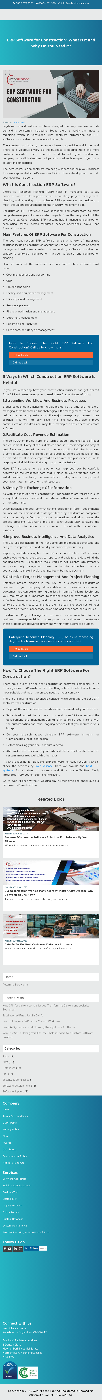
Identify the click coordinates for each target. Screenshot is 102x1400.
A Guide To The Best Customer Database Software (39, 944)
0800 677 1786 (23, 3)
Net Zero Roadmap (14, 1162)
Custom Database (13, 1218)
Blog (5, 1135)
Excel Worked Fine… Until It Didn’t (23, 1015)
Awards (7, 1142)
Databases (9, 1067)
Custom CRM (10, 1192)
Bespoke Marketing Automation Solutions (26, 1232)
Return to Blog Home (15, 984)
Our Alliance (9, 1149)
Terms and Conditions (15, 1115)
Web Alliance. (44, 765)
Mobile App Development (17, 1185)
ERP (5, 1073)
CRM (6, 1062)
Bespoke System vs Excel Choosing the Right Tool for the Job (39, 1027)
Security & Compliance (16, 1079)
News (6, 1109)
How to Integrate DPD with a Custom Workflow (31, 1021)
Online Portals (11, 1212)
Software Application (15, 1178)
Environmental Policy (15, 1156)
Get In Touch (20, 355)
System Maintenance (15, 1225)
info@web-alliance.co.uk (73, 3)
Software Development (16, 1085)
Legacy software (12, 1205)
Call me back (20, 362)
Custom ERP (10, 1198)
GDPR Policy (10, 1122)
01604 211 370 (46, 3)
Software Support (13, 1091)
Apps (6, 1056)
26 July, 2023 (18, 122)
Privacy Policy (11, 1129)
